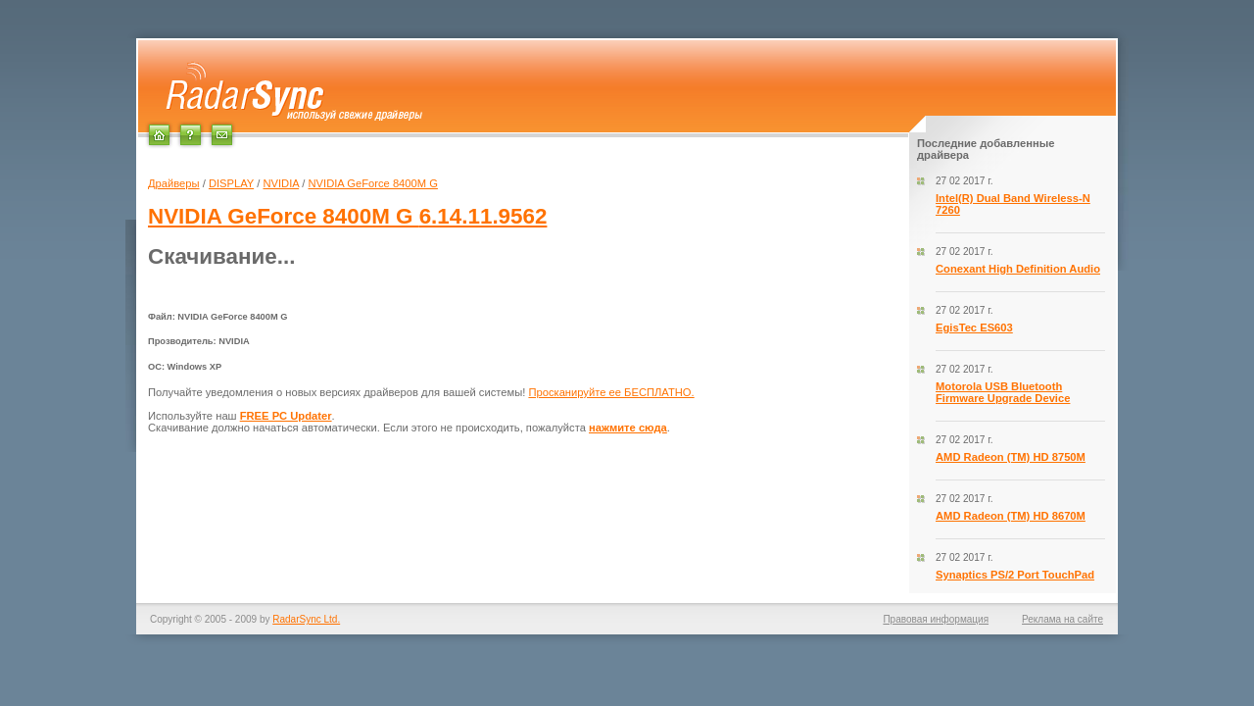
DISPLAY (231, 183)
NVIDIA (281, 183)
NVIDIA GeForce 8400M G (372, 183)
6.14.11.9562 (347, 216)
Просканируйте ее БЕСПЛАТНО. (611, 392)
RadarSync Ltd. (306, 619)
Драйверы (174, 183)
